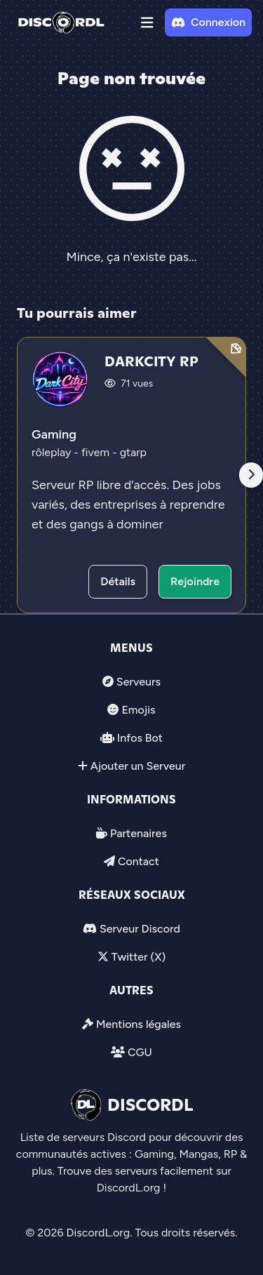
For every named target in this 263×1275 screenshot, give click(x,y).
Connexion (208, 22)
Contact (138, 861)
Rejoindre (195, 581)
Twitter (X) (139, 956)
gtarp (133, 452)
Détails (117, 581)
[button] (147, 22)
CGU (140, 1052)
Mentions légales (138, 1024)
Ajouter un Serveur (138, 766)
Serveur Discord (140, 928)
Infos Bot (140, 738)
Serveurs (138, 681)
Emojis (138, 709)
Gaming (54, 434)
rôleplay (53, 452)
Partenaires (138, 833)
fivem (96, 452)
